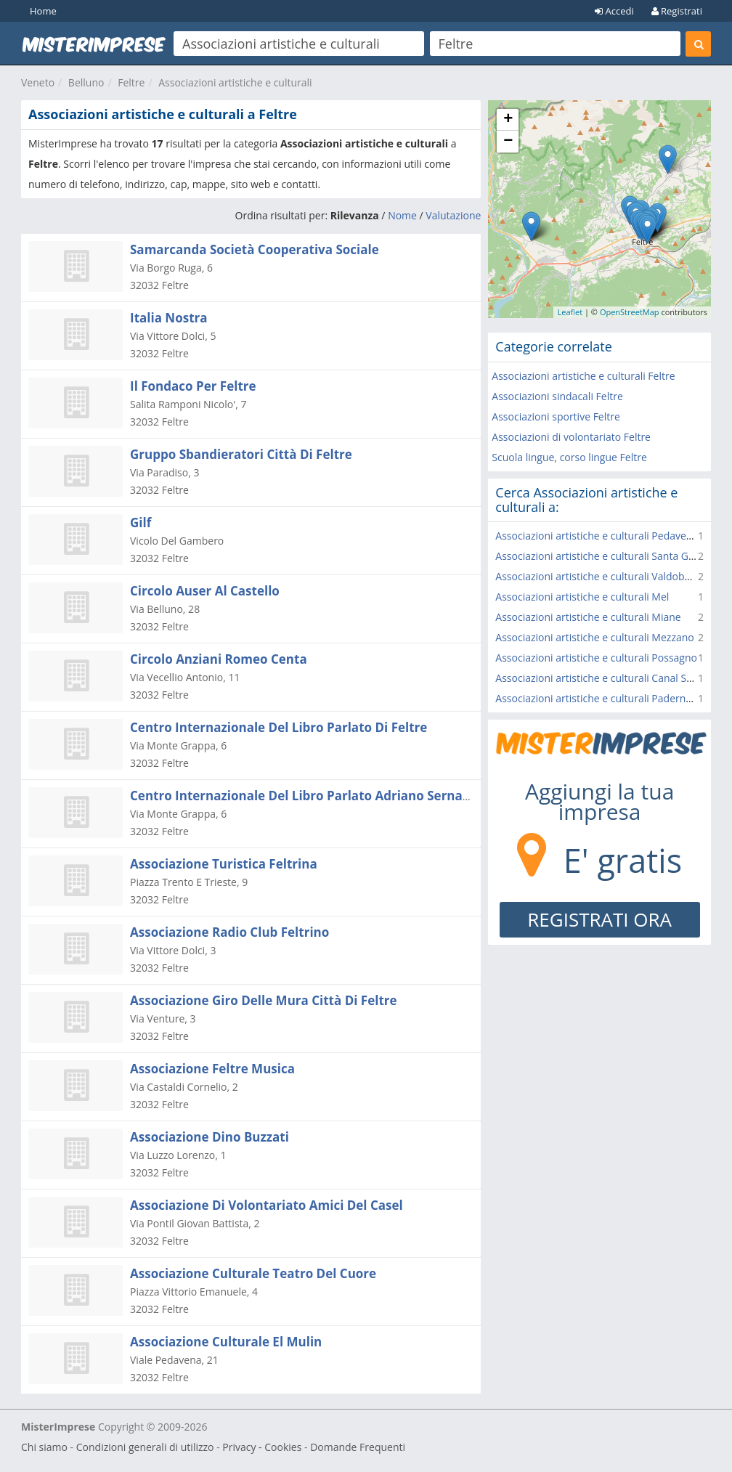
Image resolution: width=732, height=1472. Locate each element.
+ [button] (508, 120)
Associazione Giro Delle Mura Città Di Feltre (263, 1000)
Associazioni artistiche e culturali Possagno (596, 657)
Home (43, 10)
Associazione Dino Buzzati (209, 1137)
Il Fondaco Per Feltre (193, 386)
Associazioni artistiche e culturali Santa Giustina (607, 556)
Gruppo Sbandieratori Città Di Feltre (241, 454)
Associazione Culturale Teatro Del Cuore (253, 1273)
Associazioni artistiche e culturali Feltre (583, 376)
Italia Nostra (169, 317)
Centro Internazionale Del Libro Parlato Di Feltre (278, 727)
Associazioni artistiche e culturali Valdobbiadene (609, 576)
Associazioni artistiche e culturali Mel (582, 596)
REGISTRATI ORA (599, 919)
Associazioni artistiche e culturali (235, 82)
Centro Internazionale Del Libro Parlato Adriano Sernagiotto (314, 795)
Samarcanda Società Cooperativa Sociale (254, 249)
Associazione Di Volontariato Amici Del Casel (266, 1205)
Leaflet (569, 311)
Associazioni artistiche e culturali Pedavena (596, 535)
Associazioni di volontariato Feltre (571, 437)
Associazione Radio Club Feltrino (229, 932)
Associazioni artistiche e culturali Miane (587, 617)
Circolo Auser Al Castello (205, 590)
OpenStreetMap (629, 311)
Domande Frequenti (357, 1447)
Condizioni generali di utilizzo (145, 1447)
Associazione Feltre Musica (212, 1068)
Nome (402, 215)
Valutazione (453, 215)
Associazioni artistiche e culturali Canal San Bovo (610, 678)
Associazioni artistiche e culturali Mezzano (594, 637)
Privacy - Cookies (261, 1447)
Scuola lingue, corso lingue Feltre (569, 457)
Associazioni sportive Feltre (556, 416)
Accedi (614, 10)
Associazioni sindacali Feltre (557, 396)
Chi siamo (44, 1447)
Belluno (86, 82)
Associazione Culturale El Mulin (226, 1341)
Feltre (131, 82)
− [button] (508, 142)
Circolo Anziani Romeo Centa (218, 659)
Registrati (676, 10)
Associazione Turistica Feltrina (223, 863)
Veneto (37, 82)
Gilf (140, 522)
